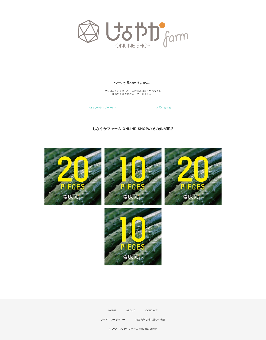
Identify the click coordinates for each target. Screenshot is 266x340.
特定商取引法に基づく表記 (150, 319)
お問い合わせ (163, 107)
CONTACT (151, 310)
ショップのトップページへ (102, 107)
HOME (112, 310)
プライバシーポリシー (113, 319)
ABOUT (130, 310)
